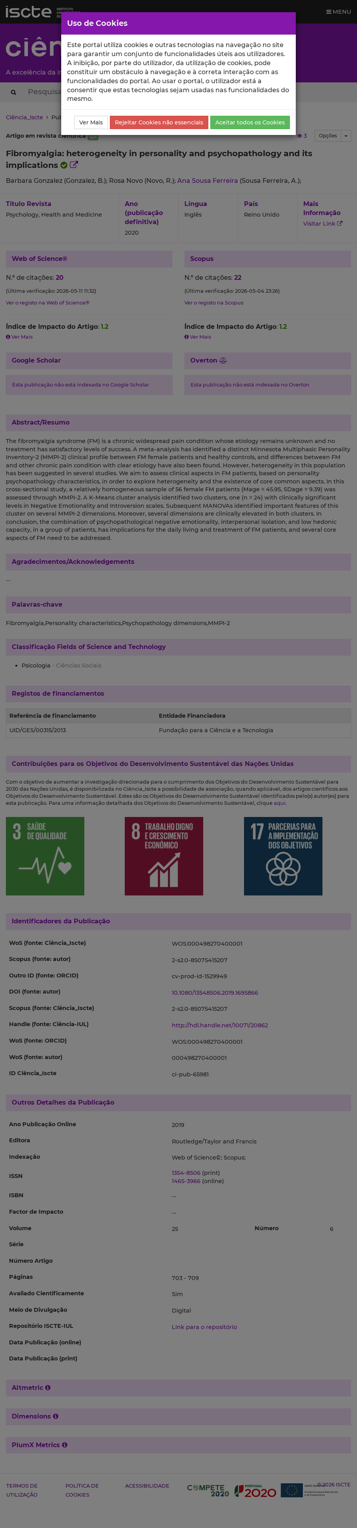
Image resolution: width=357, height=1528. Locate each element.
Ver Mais (91, 122)
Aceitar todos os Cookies (250, 122)
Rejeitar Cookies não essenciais (159, 122)
